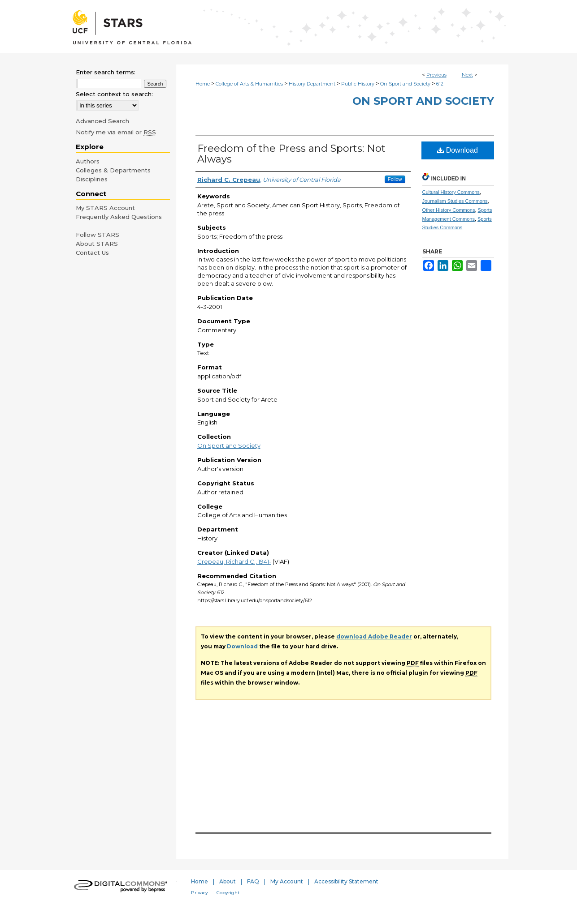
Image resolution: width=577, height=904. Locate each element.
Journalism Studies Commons (455, 201)
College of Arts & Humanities (249, 84)
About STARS (97, 243)
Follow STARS (97, 234)
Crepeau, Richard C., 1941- (234, 561)
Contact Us (92, 252)
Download (457, 150)
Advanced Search (102, 120)
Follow (395, 179)
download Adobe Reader (374, 636)
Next (467, 75)
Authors (88, 161)
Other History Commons (448, 210)
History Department (312, 84)
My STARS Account (105, 207)
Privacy (199, 892)
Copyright (228, 892)
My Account (286, 881)
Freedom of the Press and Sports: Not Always (291, 153)
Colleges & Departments (113, 170)
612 (439, 84)
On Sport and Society (405, 84)
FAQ (253, 881)
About (227, 881)
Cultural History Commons (451, 192)
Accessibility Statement (346, 881)
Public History (357, 84)
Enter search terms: (105, 72)
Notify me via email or (116, 132)
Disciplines (92, 179)
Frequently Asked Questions (119, 216)
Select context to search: (114, 94)
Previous (436, 75)
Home (202, 84)
